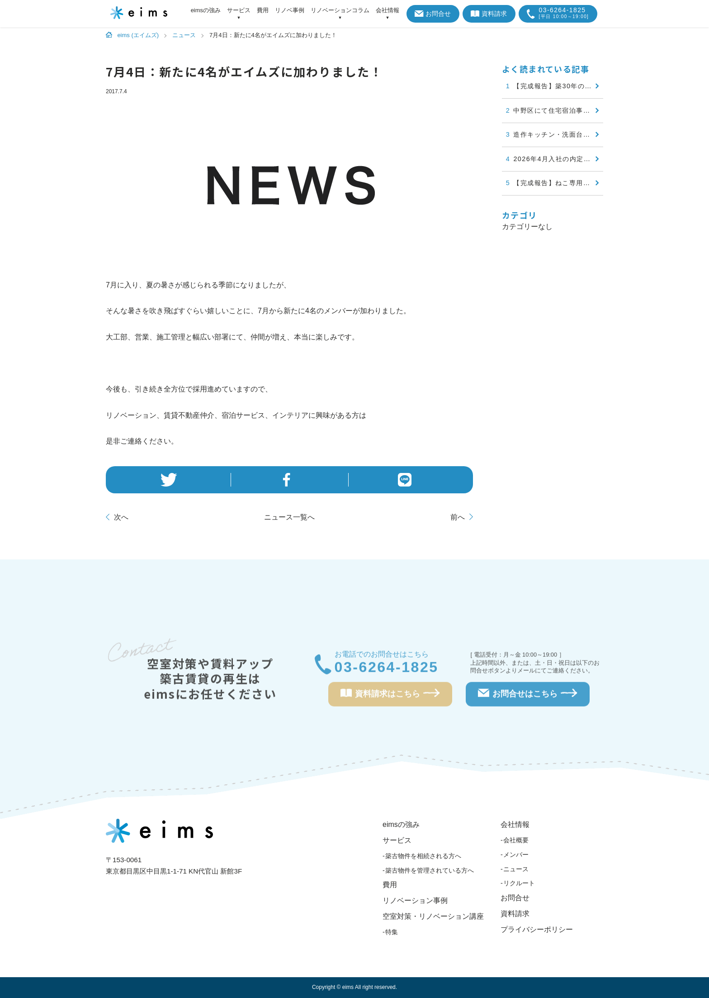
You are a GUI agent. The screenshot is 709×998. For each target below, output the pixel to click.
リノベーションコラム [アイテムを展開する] (340, 10)
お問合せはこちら (527, 696)
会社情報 (515, 824)
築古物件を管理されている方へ (429, 870)
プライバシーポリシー (537, 929)
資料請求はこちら (390, 696)
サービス (397, 840)
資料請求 (489, 13)
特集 (391, 932)
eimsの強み (206, 10)
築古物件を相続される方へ (423, 856)
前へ (457, 517)
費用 (263, 10)
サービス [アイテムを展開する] (239, 10)
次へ (121, 517)
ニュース (516, 869)
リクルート (519, 883)
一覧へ (289, 517)
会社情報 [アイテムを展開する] (387, 10)
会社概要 (516, 840)
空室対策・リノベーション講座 (433, 916)
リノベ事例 (289, 10)
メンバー (516, 854)
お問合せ (433, 13)
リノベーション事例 (415, 900)
